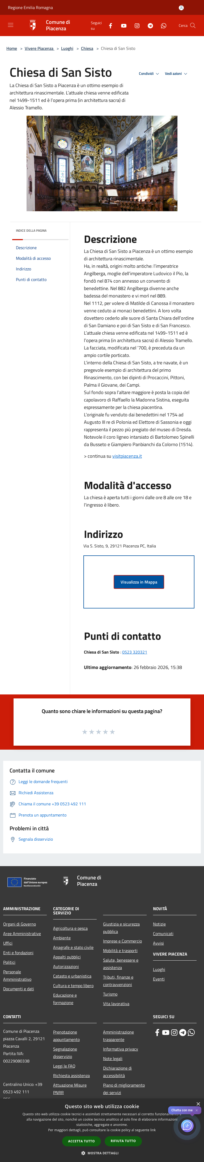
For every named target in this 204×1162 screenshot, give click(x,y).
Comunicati (163, 933)
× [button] (198, 1104)
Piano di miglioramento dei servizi (124, 1089)
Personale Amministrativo (17, 975)
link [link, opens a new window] (153, 1130)
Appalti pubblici (67, 957)
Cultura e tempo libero (73, 985)
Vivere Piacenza (39, 48)
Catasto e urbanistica (72, 976)
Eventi (159, 979)
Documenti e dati (18, 989)
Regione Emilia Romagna (30, 7)
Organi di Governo (19, 924)
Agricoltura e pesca (70, 928)
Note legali (112, 1058)
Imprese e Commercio (122, 941)
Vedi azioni (177, 74)
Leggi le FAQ (64, 1066)
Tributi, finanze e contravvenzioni (118, 981)
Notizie (159, 924)
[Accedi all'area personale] (181, 8)
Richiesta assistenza (71, 1075)
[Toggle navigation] (10, 25)
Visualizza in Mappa (139, 582)
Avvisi (158, 943)
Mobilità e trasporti (120, 950)
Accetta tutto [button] (81, 1141)
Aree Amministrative (22, 933)
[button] (102, 1153)
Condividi (150, 74)
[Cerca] (193, 25)
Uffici (7, 943)
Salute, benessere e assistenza (120, 964)
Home (11, 48)
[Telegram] (148, 25)
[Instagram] (135, 25)
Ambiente (62, 938)
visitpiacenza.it (127, 456)
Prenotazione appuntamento (66, 1036)
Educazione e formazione (65, 999)
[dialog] (102, 1130)
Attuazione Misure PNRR (70, 1089)
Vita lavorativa (116, 1003)
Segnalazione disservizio (65, 1053)
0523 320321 (134, 652)
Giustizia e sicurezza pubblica (121, 928)
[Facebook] (108, 25)
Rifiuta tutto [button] (123, 1141)
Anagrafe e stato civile (73, 947)
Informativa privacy (120, 1049)
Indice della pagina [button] (31, 230)
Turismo (110, 994)
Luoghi (67, 48)
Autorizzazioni (66, 966)
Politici (9, 962)
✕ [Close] (196, 1110)
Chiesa (87, 48)
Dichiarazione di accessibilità (117, 1072)
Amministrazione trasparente (118, 1036)
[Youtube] (121, 25)
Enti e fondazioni (18, 952)
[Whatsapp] (161, 25)
